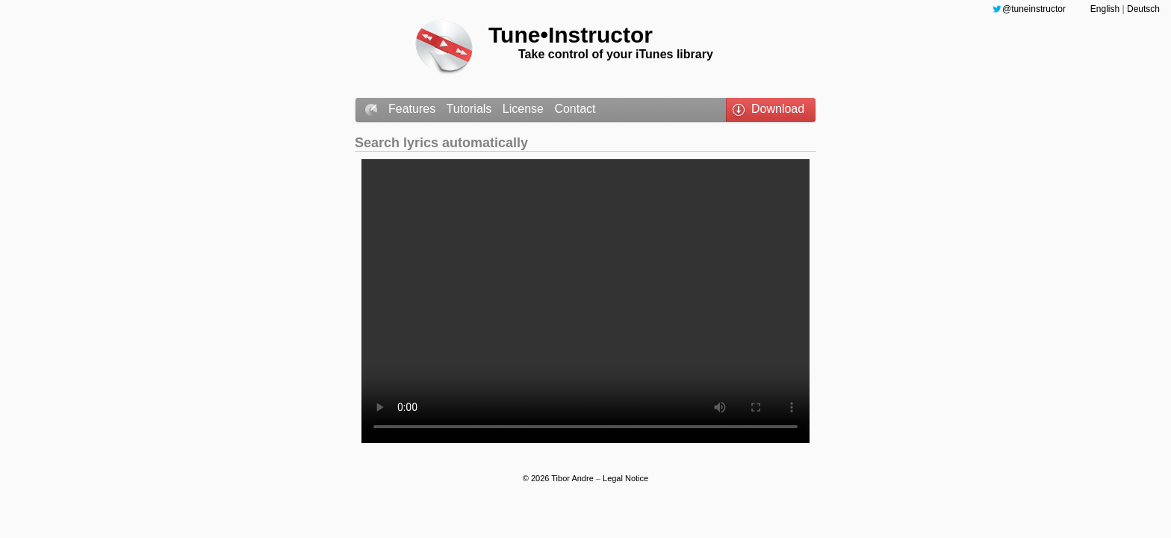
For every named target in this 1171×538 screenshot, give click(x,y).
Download (777, 108)
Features (413, 108)
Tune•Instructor (570, 34)
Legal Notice (625, 478)
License (525, 108)
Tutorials (471, 108)
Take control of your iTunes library (615, 54)
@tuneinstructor (1034, 9)
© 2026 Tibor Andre (559, 478)
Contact (574, 108)
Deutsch (1143, 9)
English (1106, 9)
